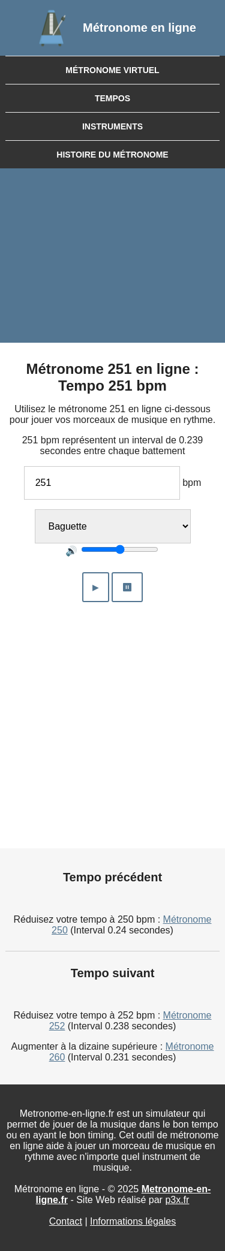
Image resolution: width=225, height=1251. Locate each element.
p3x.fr (177, 1200)
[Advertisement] (112, 258)
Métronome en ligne (139, 27)
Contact (65, 1221)
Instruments (112, 126)
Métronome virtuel (112, 70)
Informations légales (133, 1221)
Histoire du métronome (112, 154)
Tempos (112, 98)
